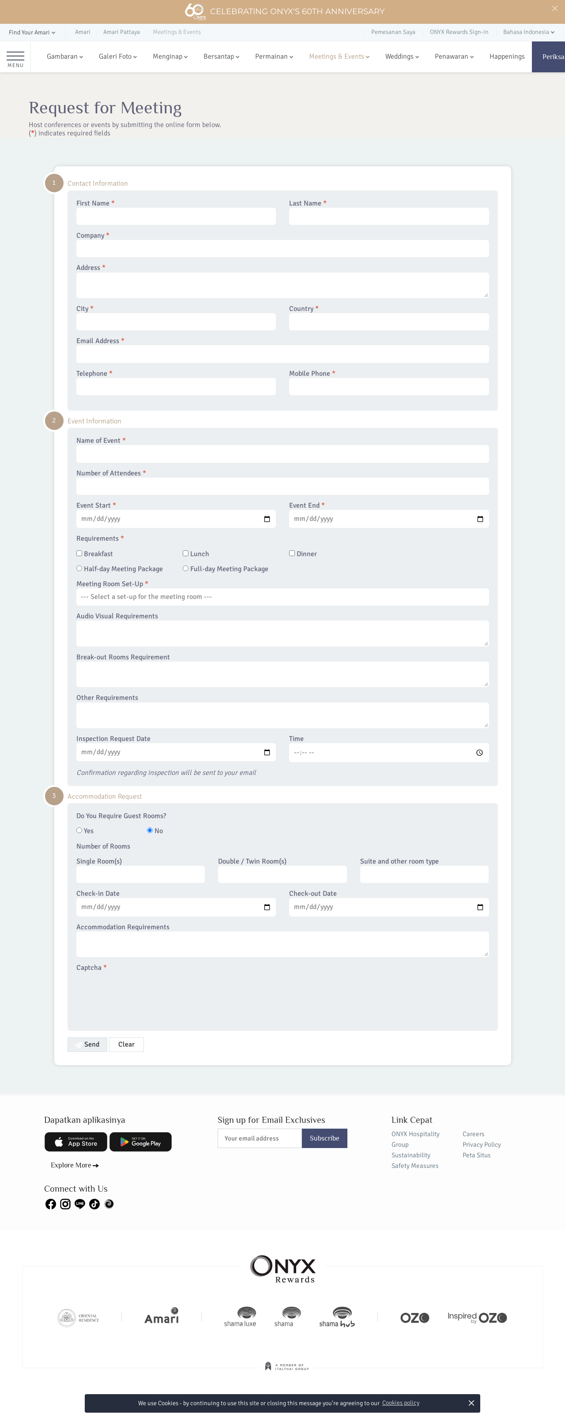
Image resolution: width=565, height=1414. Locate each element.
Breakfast (94, 554)
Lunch (196, 554)
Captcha (91, 968)
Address (282, 281)
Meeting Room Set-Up (282, 593)
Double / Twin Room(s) (282, 870)
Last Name (389, 212)
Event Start (176, 514)
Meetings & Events (336, 56)
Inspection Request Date (176, 748)
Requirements (100, 539)
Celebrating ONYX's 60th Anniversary (284, 12)
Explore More (71, 1165)
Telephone (176, 382)
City (176, 317)
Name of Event (282, 449)
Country (389, 317)
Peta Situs (477, 1155)
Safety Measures (415, 1166)
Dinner (303, 554)
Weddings (399, 56)
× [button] (472, 1403)
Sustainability (411, 1155)
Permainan (271, 56)
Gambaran (62, 56)
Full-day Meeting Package (225, 569)
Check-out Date (389, 903)
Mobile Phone (389, 382)
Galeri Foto (115, 56)
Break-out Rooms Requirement (282, 670)
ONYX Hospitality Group (416, 1139)
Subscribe (324, 1138)
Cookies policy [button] (400, 1403)
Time (389, 748)
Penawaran (451, 56)
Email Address (282, 350)
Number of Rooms (103, 846)
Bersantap (218, 56)
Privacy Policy (482, 1144)
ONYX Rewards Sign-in (459, 32)
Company (282, 244)
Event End (389, 514)
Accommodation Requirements (282, 940)
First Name (176, 212)
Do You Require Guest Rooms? (121, 816)
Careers (474, 1134)
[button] (33, 33)
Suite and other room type (424, 870)
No (155, 831)
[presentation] (143, 996)
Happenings (507, 56)
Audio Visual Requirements (282, 629)
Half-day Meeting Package (119, 569)
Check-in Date (176, 903)
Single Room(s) (140, 870)
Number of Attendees (282, 482)
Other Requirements (282, 711)
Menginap (167, 56)
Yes (85, 831)
